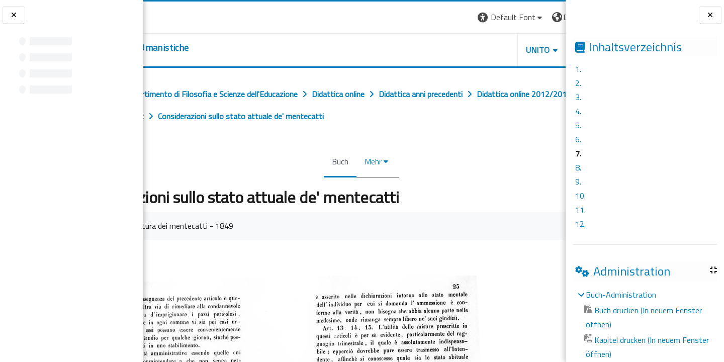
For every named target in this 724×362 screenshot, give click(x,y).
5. (578, 125)
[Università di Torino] (174, 16)
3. (578, 97)
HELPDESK (505, 50)
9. (578, 181)
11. (580, 210)
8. (578, 167)
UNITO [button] (448, 50)
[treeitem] (644, 324)
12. (580, 224)
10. (580, 196)
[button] (421, 17)
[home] (204, 47)
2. (578, 83)
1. (578, 69)
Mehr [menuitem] (366, 183)
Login (548, 17)
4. (578, 111)
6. (578, 139)
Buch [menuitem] (333, 183)
